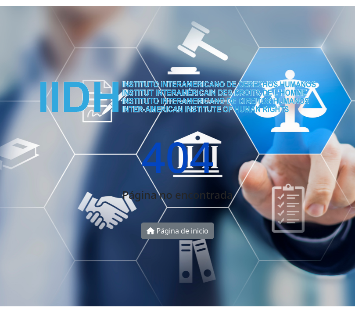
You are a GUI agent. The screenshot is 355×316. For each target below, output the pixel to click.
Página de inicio (177, 231)
